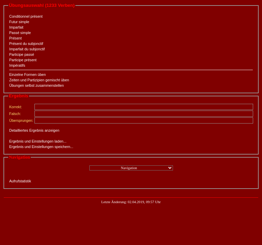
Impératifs (17, 65)
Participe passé (21, 54)
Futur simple (19, 22)
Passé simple (20, 33)
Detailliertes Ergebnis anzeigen (34, 130)
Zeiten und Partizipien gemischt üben (39, 80)
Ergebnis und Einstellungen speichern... (41, 147)
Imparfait (16, 27)
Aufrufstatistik (20, 181)
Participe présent (23, 60)
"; (131, 167)
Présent (15, 38)
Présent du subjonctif (26, 44)
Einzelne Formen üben (27, 74)
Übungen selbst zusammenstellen (36, 85)
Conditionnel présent (26, 16)
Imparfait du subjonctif (27, 49)
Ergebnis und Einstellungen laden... (38, 141)
